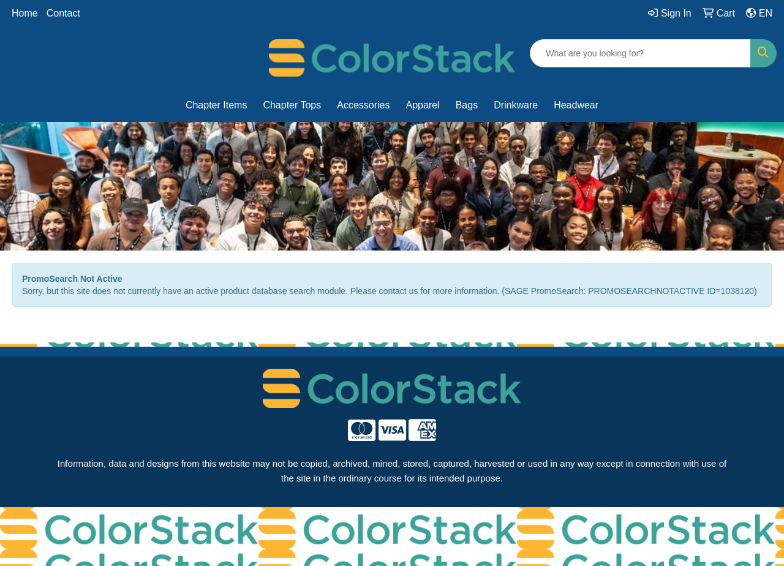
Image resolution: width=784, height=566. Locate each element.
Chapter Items (216, 105)
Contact (63, 13)
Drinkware (516, 105)
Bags (467, 105)
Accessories (363, 105)
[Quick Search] (640, 53)
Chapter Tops (292, 105)
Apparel (423, 105)
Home (25, 13)
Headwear (576, 105)
